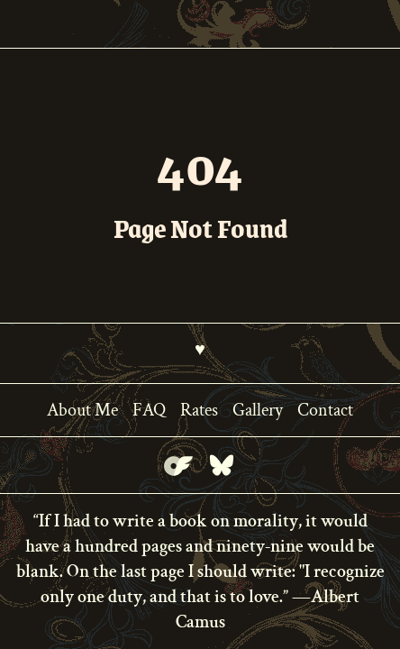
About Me (82, 410)
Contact (325, 410)
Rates (199, 410)
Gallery (257, 410)
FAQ (149, 410)
